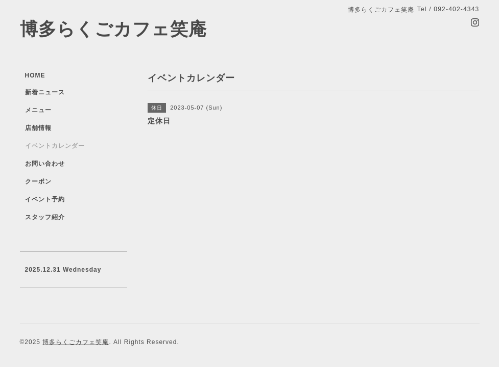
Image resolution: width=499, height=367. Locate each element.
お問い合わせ (45, 163)
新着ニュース (45, 92)
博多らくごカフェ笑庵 (113, 29)
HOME (35, 75)
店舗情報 (38, 128)
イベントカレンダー (55, 145)
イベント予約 (45, 199)
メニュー (38, 110)
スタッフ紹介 (45, 217)
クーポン (38, 181)
